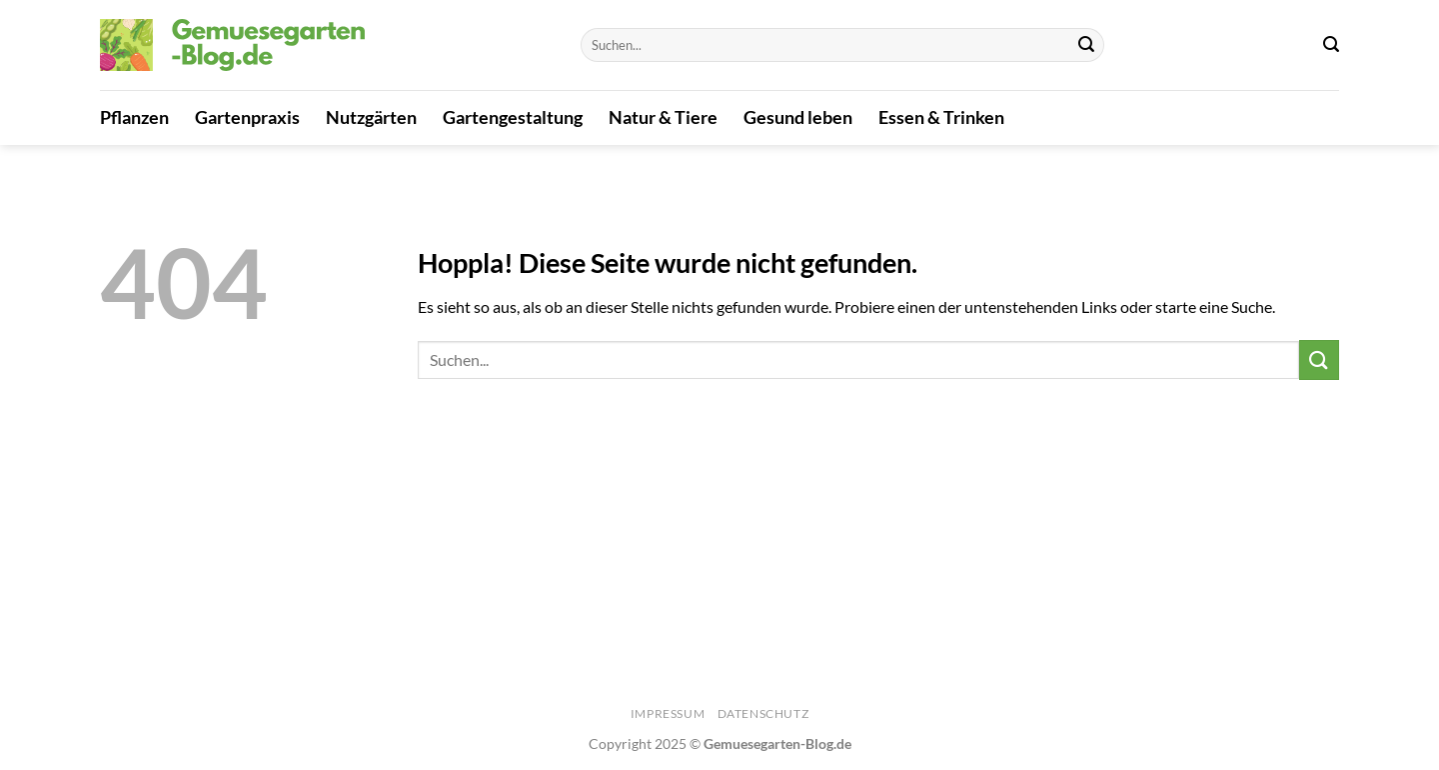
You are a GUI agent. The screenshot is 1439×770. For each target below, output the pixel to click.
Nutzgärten (371, 117)
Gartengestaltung (513, 117)
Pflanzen (134, 117)
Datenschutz (763, 713)
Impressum (668, 713)
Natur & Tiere (663, 117)
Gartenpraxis (247, 117)
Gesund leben (797, 117)
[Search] (1331, 44)
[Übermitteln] (1086, 45)
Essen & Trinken (941, 117)
